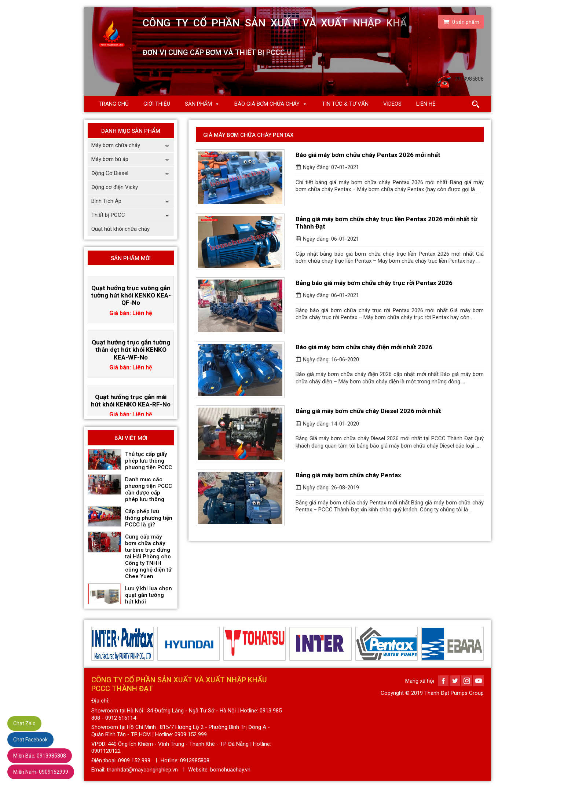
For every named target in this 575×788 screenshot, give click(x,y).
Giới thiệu (156, 104)
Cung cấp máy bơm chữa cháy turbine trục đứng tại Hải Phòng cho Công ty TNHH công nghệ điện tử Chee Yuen (148, 556)
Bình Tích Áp (132, 201)
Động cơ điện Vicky (114, 187)
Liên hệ (426, 104)
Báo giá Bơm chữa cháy (267, 104)
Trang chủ (114, 104)
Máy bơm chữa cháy (132, 145)
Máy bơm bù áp (132, 159)
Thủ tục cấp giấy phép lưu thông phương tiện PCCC (148, 461)
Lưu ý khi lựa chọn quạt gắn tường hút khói (148, 595)
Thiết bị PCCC (132, 215)
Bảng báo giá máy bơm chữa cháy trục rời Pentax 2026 (374, 283)
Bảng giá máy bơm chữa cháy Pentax (348, 475)
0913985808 (39, 756)
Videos (392, 104)
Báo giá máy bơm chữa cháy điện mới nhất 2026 (364, 347)
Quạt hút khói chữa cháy (120, 229)
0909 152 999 (134, 760)
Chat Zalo (24, 723)
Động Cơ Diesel (132, 173)
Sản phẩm (198, 104)
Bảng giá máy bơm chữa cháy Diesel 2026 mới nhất (368, 411)
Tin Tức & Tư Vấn (345, 104)
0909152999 (40, 772)
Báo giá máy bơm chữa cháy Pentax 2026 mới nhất (368, 154)
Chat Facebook (30, 740)
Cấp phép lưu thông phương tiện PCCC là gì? (148, 518)
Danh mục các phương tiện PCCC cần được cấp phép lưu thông (148, 489)
